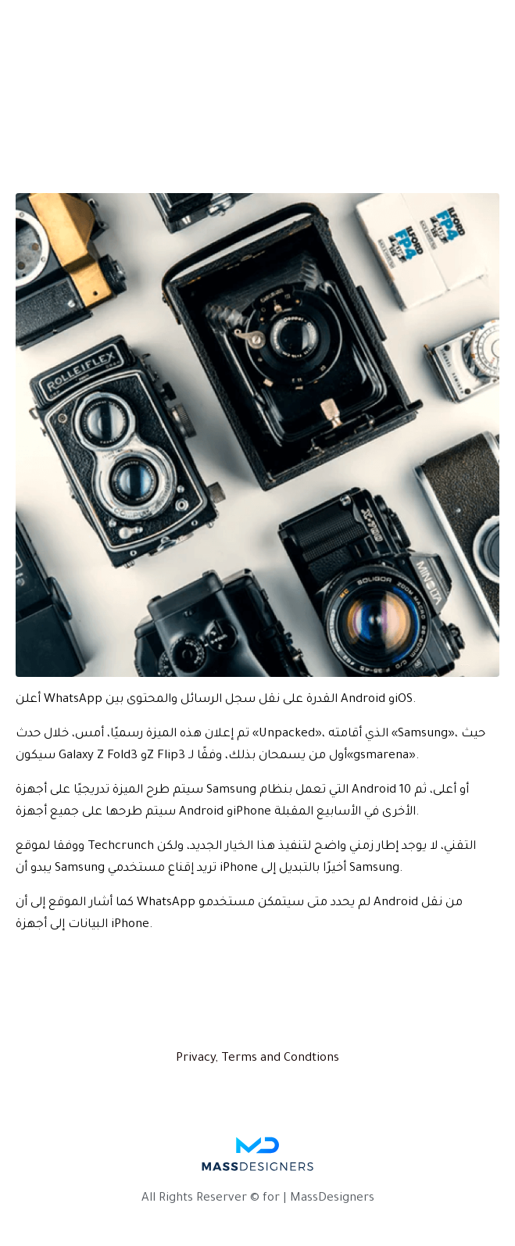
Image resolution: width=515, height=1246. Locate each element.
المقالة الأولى (85, 157)
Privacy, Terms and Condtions (257, 1058)
